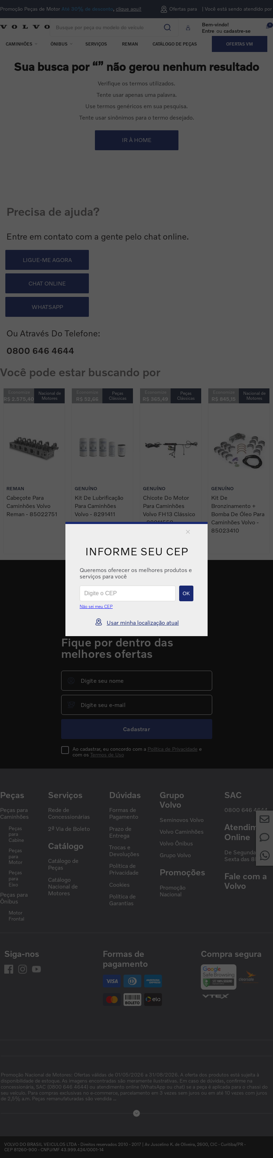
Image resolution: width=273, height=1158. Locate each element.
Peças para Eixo (15, 878)
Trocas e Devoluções (124, 851)
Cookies (119, 884)
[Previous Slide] (129, 568)
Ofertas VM (239, 44)
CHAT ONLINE (47, 283)
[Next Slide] (144, 568)
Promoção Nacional (173, 891)
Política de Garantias (122, 900)
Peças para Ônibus (14, 898)
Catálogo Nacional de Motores (63, 886)
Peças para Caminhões (14, 813)
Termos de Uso (107, 754)
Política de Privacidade (173, 749)
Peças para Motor (15, 856)
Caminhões (19, 44)
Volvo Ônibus (176, 843)
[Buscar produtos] (162, 25)
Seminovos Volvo (182, 820)
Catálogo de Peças (63, 864)
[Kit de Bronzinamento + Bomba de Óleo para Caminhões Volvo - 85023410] (239, 478)
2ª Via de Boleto (69, 829)
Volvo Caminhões (182, 831)
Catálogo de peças (174, 44)
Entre (208, 31)
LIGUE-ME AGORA (47, 259)
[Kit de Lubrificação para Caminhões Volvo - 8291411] (102, 478)
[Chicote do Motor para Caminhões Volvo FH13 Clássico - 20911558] (171, 478)
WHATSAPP (47, 306)
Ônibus (59, 44)
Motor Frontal (16, 916)
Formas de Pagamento (123, 813)
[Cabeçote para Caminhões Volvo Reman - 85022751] (34, 478)
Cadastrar (136, 729)
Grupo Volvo (175, 855)
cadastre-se (237, 31)
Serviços (96, 44)
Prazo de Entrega (120, 832)
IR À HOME (136, 139)
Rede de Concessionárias (69, 813)
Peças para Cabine (16, 834)
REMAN (130, 44)
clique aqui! (128, 9)
